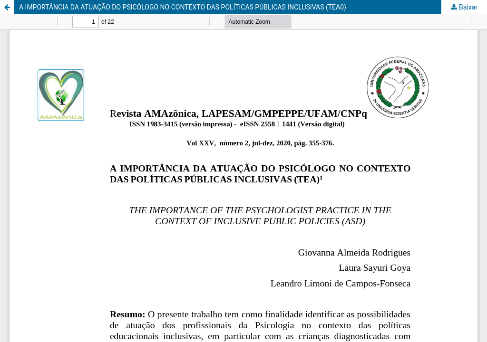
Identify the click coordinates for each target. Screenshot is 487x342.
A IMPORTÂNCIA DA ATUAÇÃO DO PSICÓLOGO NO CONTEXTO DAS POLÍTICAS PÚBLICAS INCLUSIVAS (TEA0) (182, 7)
